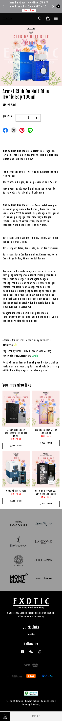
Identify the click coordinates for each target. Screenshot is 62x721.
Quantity (7, 116)
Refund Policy (47, 701)
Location (31, 634)
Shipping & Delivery (31, 704)
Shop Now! (29, 10)
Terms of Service (14, 701)
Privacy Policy (32, 701)
